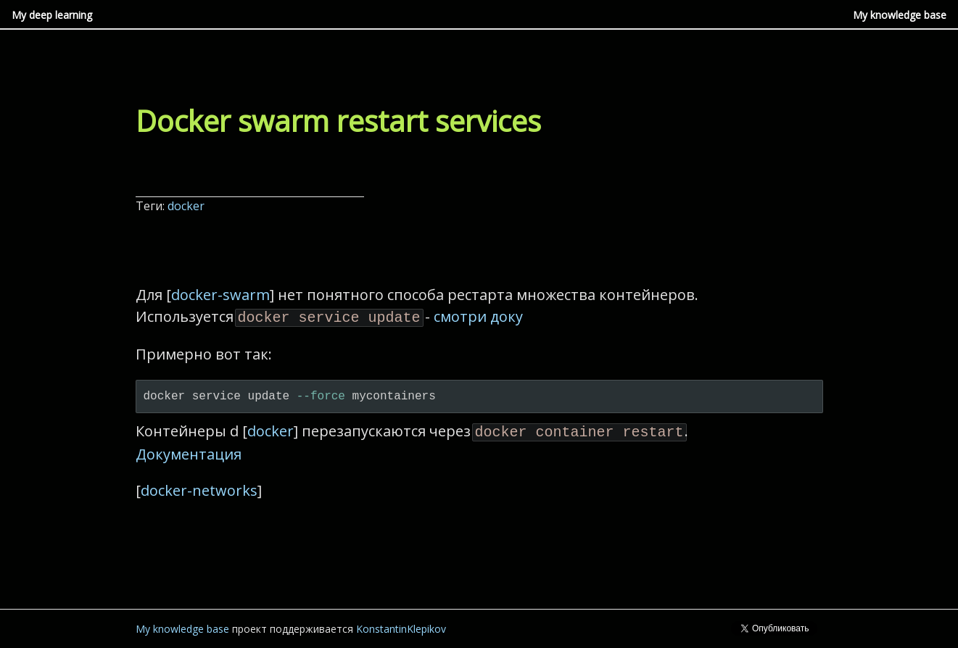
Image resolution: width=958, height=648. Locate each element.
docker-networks (199, 487)
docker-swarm (220, 294)
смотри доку (478, 316)
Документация (188, 451)
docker (187, 206)
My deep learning (52, 15)
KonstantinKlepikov (401, 626)
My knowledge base (899, 15)
